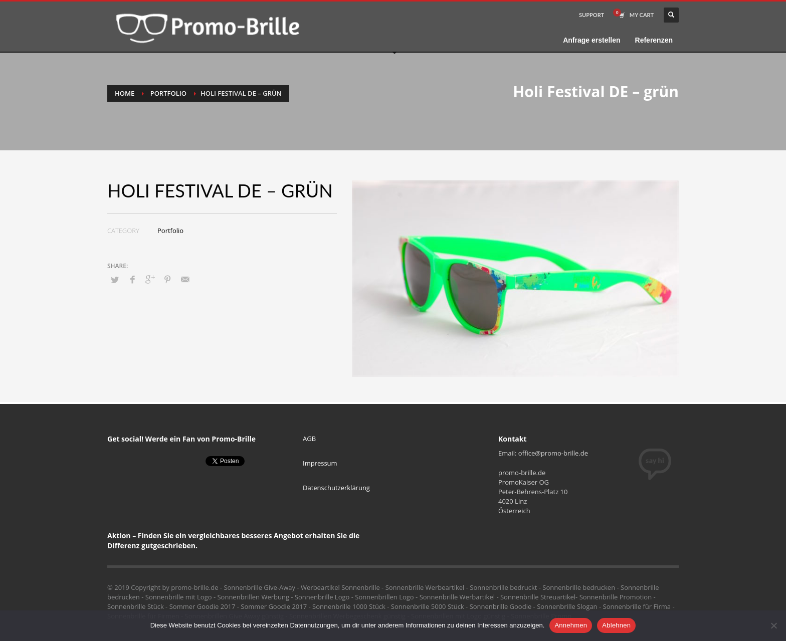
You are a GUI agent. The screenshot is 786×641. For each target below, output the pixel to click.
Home (124, 93)
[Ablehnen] (773, 625)
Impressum (320, 463)
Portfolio (168, 93)
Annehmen (570, 625)
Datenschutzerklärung (336, 487)
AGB (309, 438)
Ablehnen (616, 625)
